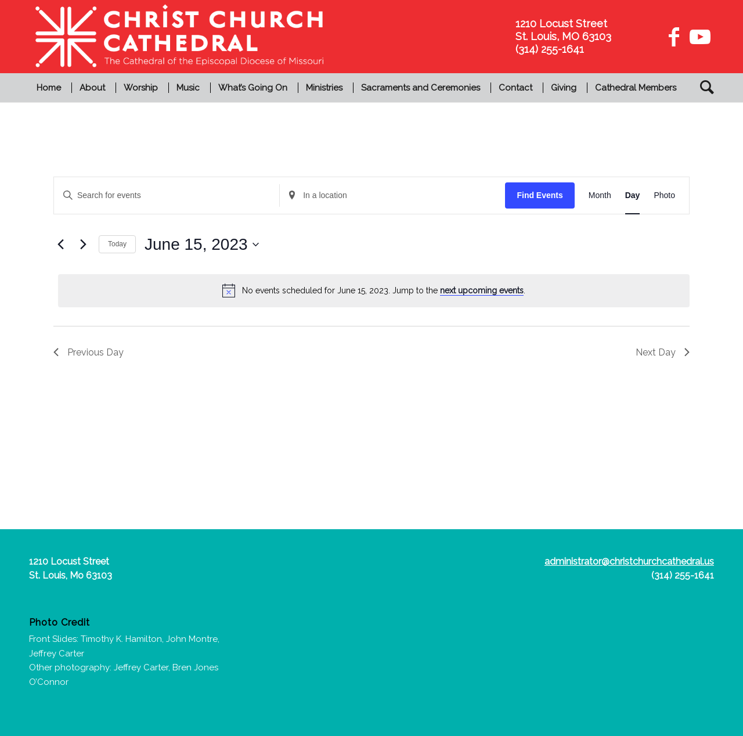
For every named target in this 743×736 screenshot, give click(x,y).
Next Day (663, 352)
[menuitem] (50, 87)
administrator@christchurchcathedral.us (629, 561)
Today (117, 244)
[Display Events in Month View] (600, 195)
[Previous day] (60, 245)
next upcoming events (482, 290)
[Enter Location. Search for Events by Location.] (392, 195)
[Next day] (83, 245)
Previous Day (88, 352)
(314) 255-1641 (682, 575)
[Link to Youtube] (698, 36)
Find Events (539, 195)
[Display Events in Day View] (632, 195)
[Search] (703, 87)
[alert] (374, 290)
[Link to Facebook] (674, 36)
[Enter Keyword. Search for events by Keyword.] (166, 195)
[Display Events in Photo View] (664, 195)
